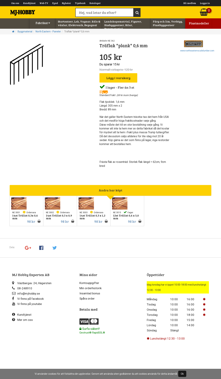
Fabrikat (43, 23)
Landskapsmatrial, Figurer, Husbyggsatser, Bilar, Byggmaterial (123, 25)
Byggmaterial (25, 31)
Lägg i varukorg (118, 78)
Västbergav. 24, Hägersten (31, 283)
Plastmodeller (199, 23)
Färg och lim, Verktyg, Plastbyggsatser (168, 23)
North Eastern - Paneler (48, 31)
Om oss (15, 3)
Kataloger (95, 3)
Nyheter (66, 3)
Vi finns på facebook (28, 298)
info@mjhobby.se (26, 293)
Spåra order (87, 298)
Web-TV (44, 3)
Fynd (55, 3)
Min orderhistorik (90, 288)
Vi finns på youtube (27, 304)
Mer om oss (22, 320)
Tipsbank (80, 3)
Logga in (205, 3)
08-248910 (22, 288)
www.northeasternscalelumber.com (197, 50)
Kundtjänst (29, 3)
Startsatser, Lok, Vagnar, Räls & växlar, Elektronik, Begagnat (79, 23)
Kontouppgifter (89, 283)
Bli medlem (189, 3)
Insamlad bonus (89, 293)
